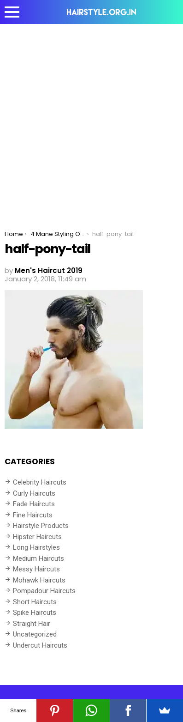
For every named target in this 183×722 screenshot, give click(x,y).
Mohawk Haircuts (39, 580)
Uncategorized (35, 634)
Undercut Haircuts (40, 645)
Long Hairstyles (36, 547)
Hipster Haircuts (37, 537)
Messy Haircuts (36, 569)
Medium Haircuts (38, 558)
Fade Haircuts (34, 504)
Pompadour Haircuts (44, 591)
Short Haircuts (35, 602)
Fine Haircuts (33, 515)
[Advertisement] (91, 120)
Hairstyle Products (41, 526)
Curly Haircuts (34, 493)
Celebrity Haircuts (39, 482)
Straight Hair (31, 623)
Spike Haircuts (34, 612)
